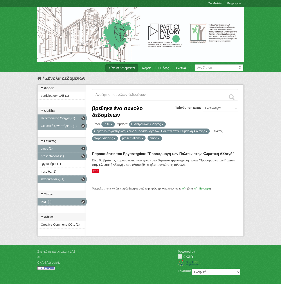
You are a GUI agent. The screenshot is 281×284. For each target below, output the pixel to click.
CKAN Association (49, 262)
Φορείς (146, 68)
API (184, 188)
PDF (95, 171)
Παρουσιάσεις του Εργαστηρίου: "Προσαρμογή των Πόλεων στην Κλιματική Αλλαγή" (163, 154)
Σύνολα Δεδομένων (122, 68)
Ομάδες (163, 68)
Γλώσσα (184, 271)
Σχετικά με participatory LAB (56, 251)
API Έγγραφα (202, 188)
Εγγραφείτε (234, 3)
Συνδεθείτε (215, 3)
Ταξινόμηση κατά (187, 107)
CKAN (185, 256)
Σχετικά (181, 68)
